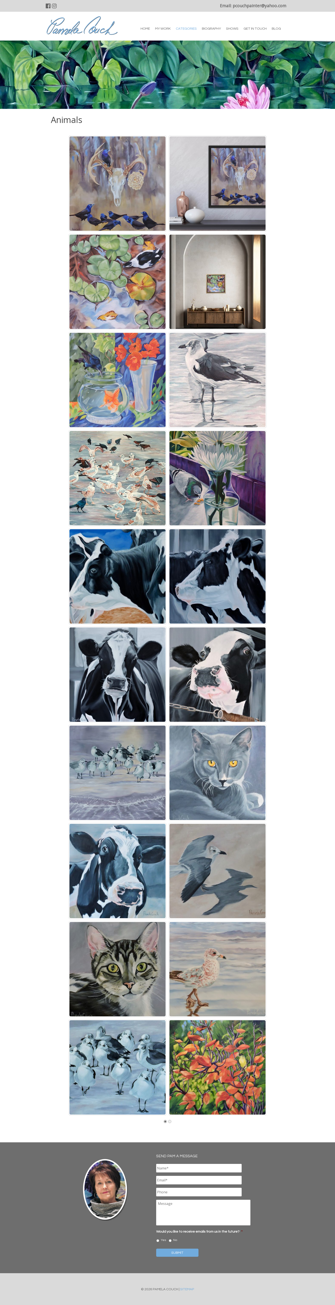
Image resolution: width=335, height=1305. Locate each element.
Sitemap (187, 1289)
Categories (186, 28)
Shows (232, 28)
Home (145, 28)
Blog (276, 28)
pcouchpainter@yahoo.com (259, 6)
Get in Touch (255, 28)
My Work (163, 28)
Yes (163, 1240)
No (175, 1240)
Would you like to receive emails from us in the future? (199, 1231)
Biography (211, 28)
